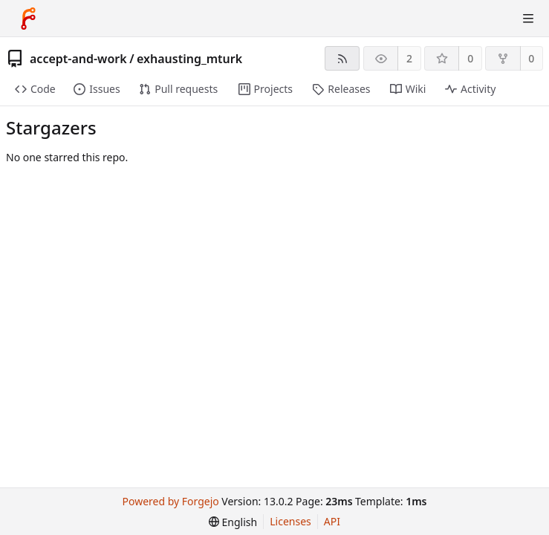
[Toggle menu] (528, 18)
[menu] (233, 522)
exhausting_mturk (189, 58)
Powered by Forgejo (171, 501)
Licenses (290, 521)
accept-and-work (78, 58)
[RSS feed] (342, 58)
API (332, 521)
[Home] (28, 18)
